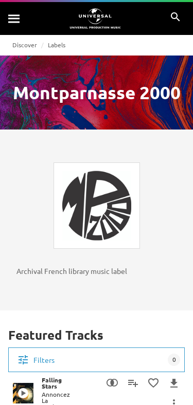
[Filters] (96, 359)
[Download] (174, 383)
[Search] (14, 18)
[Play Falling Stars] (23, 393)
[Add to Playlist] (133, 383)
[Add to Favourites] (153, 383)
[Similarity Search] (112, 383)
